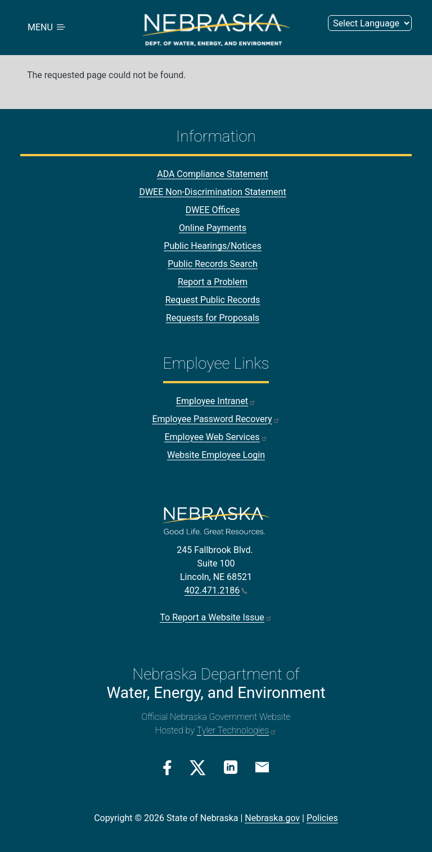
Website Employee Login (216, 455)
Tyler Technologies (237, 730)
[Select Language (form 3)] (370, 23)
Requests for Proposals (212, 318)
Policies (322, 818)
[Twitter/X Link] (198, 768)
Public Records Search (213, 264)
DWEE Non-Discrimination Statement (212, 192)
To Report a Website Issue (216, 617)
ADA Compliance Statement (212, 174)
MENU (47, 27)
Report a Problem (213, 282)
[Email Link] (262, 766)
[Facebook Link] (167, 768)
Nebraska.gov (272, 818)
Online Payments (212, 228)
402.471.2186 (216, 590)
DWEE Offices (213, 210)
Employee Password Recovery (216, 419)
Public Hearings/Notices (212, 246)
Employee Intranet (216, 401)
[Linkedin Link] (230, 767)
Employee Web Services (215, 437)
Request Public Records (212, 300)
